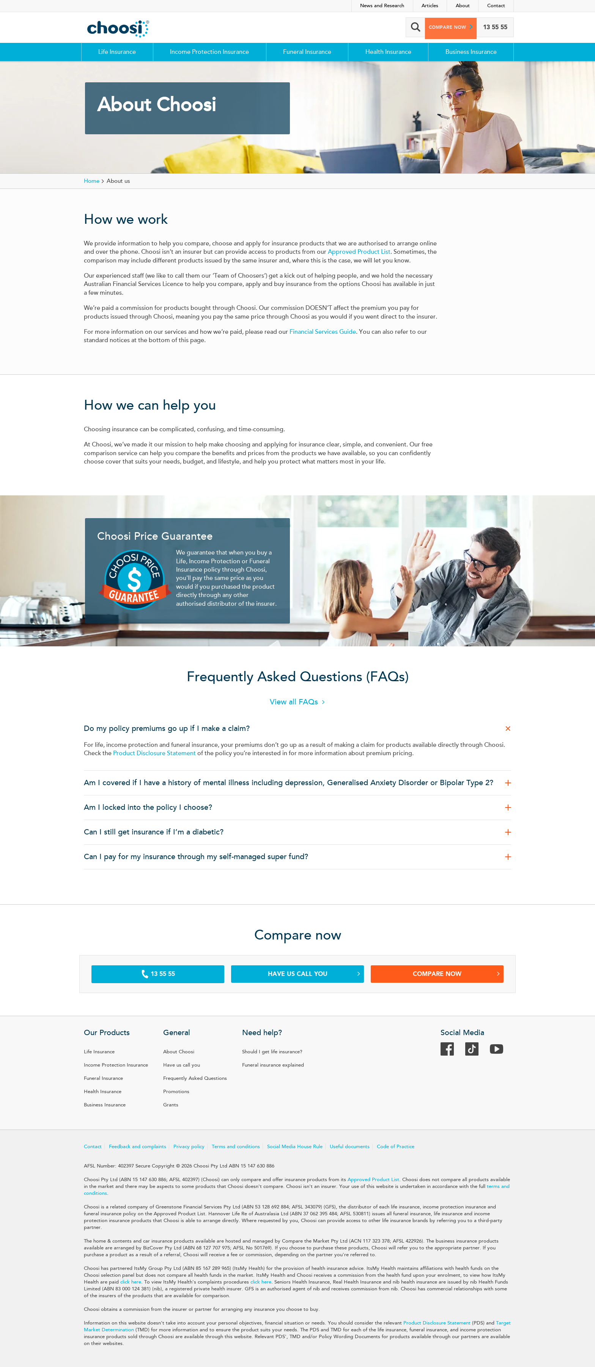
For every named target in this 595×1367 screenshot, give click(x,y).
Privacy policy (189, 1147)
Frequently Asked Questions (195, 1078)
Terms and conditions (236, 1147)
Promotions (176, 1092)
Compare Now (456, 973)
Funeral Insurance (307, 52)
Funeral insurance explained (273, 1065)
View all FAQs (294, 702)
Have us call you (314, 973)
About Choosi (178, 1052)
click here (130, 1282)
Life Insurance (117, 52)
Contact (496, 6)
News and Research (382, 6)
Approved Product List (359, 252)
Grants (170, 1105)
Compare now (442, 27)
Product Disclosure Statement (154, 753)
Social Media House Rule (295, 1147)
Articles (430, 6)
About (463, 6)
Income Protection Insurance (209, 52)
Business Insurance (471, 52)
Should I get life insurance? (272, 1052)
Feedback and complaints (137, 1147)
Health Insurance (388, 52)
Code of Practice (395, 1147)
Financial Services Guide (323, 332)
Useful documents (350, 1147)
